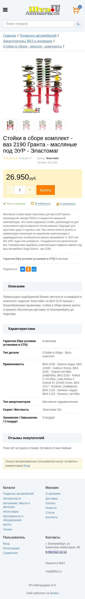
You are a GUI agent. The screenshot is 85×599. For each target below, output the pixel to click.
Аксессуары (11, 511)
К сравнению (67, 203)
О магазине (53, 493)
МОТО (7, 524)
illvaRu (54, 593)
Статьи (50, 512)
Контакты (52, 517)
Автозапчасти (12, 498)
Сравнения (10, 553)
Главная (9, 36)
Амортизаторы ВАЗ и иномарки (27, 41)
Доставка (52, 498)
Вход (26, 465)
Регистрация (11, 548)
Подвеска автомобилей (38, 36)
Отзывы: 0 (25, 158)
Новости (51, 507)
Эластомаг (52, 158)
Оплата (50, 503)
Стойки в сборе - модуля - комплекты (32, 46)
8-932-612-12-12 (56, 552)
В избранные (43, 203)
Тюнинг (8, 529)
